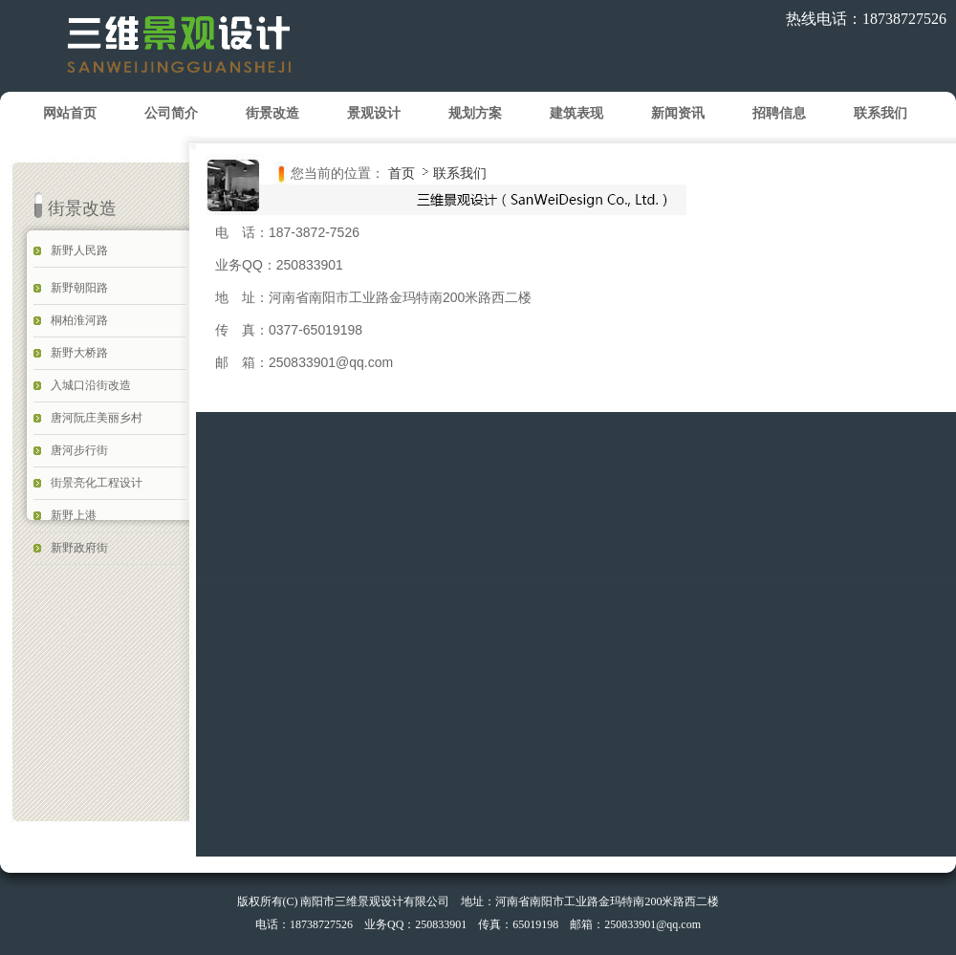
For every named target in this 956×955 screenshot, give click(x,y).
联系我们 (460, 173)
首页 (401, 173)
